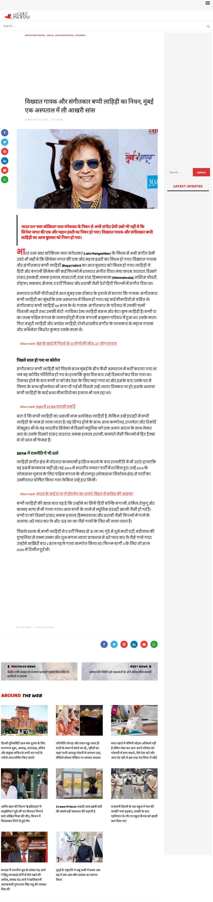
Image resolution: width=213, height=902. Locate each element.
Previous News (23, 666)
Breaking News (35, 35)
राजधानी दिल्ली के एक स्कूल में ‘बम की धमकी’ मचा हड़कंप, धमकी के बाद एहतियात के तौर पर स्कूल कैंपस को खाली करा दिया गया (134, 813)
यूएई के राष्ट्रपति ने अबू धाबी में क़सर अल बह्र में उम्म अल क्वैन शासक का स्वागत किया (78, 875)
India (50, 35)
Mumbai (81, 35)
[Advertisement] (91, 66)
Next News (138, 666)
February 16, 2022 (36, 119)
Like (57, 119)
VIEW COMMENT (44, 627)
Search (201, 172)
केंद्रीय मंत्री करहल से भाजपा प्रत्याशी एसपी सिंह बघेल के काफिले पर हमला (38, 674)
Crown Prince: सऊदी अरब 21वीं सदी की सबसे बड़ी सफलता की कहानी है (79, 809)
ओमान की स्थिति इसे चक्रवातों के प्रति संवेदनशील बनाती (120, 672)
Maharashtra (64, 35)
